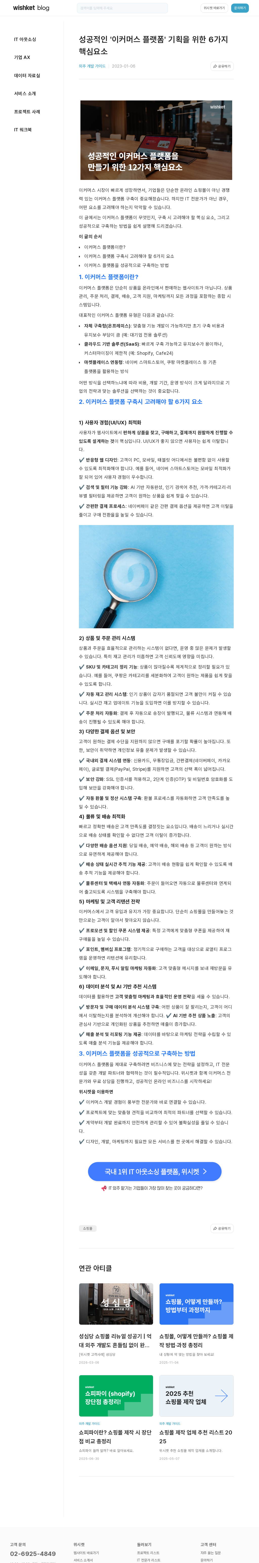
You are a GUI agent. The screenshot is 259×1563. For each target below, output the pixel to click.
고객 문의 (18, 1544)
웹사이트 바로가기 (86, 1553)
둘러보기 (144, 1544)
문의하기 (207, 1560)
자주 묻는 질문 (211, 1553)
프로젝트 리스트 (148, 1553)
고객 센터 (208, 1544)
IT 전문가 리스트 (148, 1560)
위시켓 (79, 1544)
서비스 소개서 (83, 1560)
